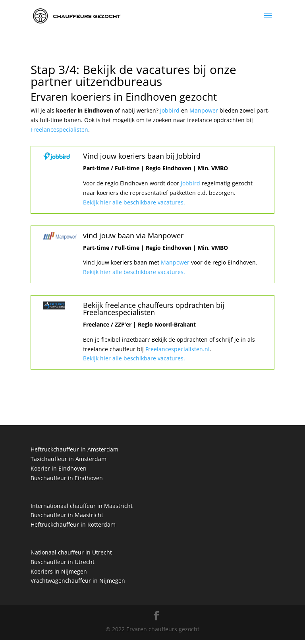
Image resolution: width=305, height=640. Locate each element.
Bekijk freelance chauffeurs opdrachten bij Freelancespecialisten (153, 308)
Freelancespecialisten (59, 129)
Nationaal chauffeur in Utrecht (71, 552)
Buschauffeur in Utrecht (63, 562)
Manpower (204, 110)
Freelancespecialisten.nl (177, 349)
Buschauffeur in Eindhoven (67, 478)
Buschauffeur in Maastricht (67, 515)
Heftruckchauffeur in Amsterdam (74, 449)
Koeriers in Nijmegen (59, 571)
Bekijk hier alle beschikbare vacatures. (134, 202)
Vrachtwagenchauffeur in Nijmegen (78, 580)
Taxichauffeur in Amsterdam (68, 459)
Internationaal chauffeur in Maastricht (82, 506)
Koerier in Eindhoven (59, 468)
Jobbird (170, 110)
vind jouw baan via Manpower (133, 235)
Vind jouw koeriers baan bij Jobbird (142, 156)
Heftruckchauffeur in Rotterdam (73, 524)
